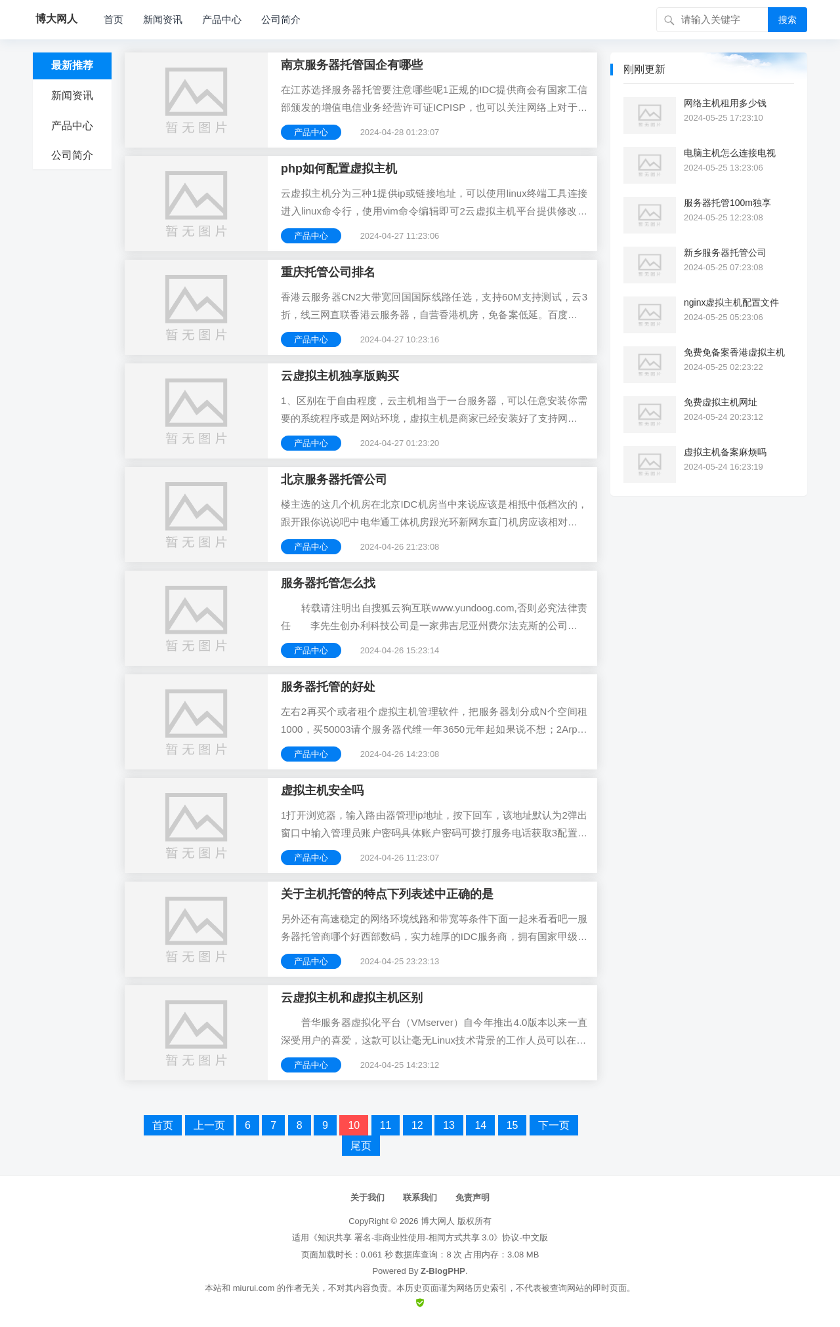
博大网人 (438, 1221)
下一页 (554, 1125)
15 (512, 1125)
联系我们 (420, 1197)
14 (480, 1125)
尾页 (360, 1145)
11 (386, 1125)
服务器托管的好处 (328, 686)
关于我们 (367, 1197)
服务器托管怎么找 (328, 583)
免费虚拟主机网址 (720, 402)
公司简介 (281, 19)
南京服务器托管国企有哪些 (352, 64)
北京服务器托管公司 (334, 479)
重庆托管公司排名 (328, 272)
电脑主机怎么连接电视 (730, 153)
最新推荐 (72, 65)
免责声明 (472, 1197)
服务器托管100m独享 (727, 202)
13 (449, 1125)
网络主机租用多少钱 (725, 103)
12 (417, 1125)
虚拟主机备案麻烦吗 (725, 452)
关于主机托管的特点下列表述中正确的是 (387, 894)
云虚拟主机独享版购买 (340, 375)
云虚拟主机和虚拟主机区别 (352, 997)
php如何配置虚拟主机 (339, 168)
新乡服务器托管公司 (725, 252)
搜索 (787, 19)
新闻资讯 (162, 19)
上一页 (209, 1125)
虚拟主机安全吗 (322, 790)
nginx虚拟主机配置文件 (731, 302)
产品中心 (222, 19)
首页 (113, 19)
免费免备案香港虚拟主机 (734, 352)
